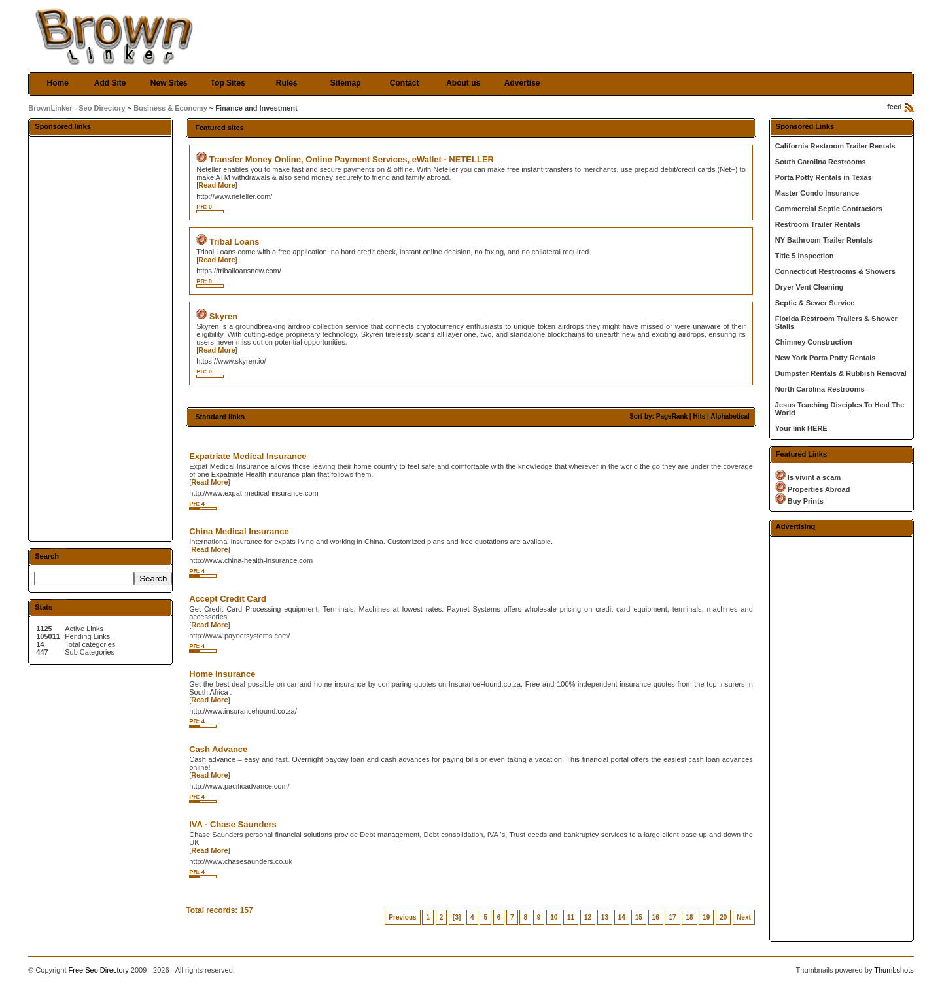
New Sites (169, 83)
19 (706, 917)
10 (553, 917)
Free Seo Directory (99, 970)
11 (570, 917)
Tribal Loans (234, 242)
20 (723, 917)
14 (621, 917)
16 (655, 917)
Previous (402, 917)
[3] (457, 917)
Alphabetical (729, 416)
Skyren (223, 316)
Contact (404, 83)
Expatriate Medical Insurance (247, 456)
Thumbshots (894, 970)
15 (638, 917)
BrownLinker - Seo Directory (77, 108)
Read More (216, 185)
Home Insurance (222, 674)
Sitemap (345, 83)
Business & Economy (170, 108)
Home (58, 83)
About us (463, 83)
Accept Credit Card (227, 599)
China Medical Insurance (238, 531)
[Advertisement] (100, 338)
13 (604, 917)
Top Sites (228, 83)
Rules (287, 83)
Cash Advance (218, 749)
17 (672, 917)
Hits (699, 416)
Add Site (110, 83)
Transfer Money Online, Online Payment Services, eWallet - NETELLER (351, 159)
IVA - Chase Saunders (233, 824)
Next (744, 917)
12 (587, 917)
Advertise (522, 83)
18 (689, 917)
